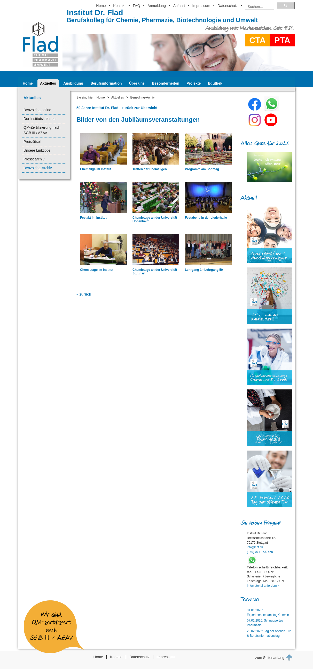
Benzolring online (37, 110)
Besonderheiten (165, 83)
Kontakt (119, 6)
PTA (282, 40)
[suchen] (258, 6)
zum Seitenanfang (274, 657)
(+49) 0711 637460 (260, 552)
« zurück (83, 294)
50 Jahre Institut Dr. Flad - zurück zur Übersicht (117, 108)
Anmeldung (156, 6)
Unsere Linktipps (37, 150)
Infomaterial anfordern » (263, 586)
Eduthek (215, 83)
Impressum (201, 6)
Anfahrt (179, 6)
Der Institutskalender (40, 119)
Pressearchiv (34, 159)
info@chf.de (255, 547)
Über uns (137, 83)
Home (101, 6)
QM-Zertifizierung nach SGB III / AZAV (42, 130)
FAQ (136, 6)
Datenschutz (227, 6)
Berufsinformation (106, 83)
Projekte (193, 83)
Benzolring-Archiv (38, 168)
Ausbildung (73, 83)
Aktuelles (48, 83)
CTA (257, 40)
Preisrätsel (32, 142)
